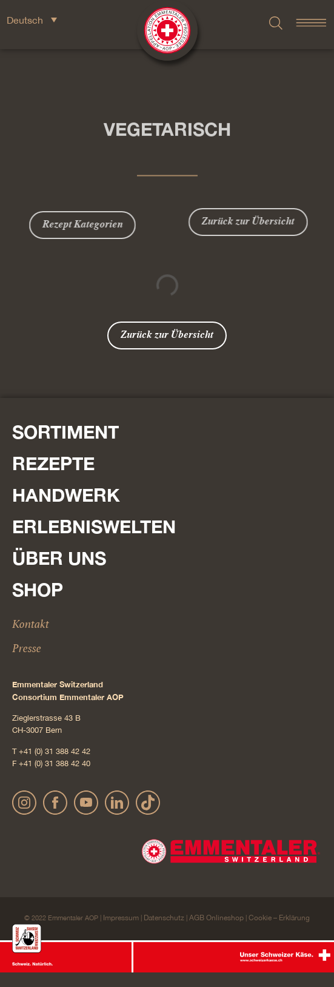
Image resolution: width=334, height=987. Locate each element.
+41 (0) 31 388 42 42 (54, 751)
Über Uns (59, 558)
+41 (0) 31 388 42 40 (54, 763)
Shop (37, 590)
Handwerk (66, 495)
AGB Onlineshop (216, 918)
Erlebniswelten (94, 526)
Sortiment (65, 432)
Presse (26, 647)
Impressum (121, 918)
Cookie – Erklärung (279, 918)
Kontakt (30, 623)
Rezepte (53, 463)
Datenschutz (164, 918)
